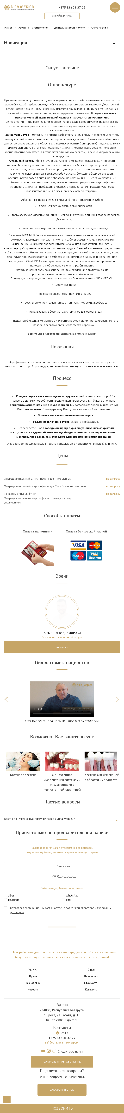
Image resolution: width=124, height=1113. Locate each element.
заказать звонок (62, 1090)
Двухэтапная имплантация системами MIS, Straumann (23, 780)
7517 (64, 1033)
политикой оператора (80, 908)
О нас (91, 969)
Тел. (68, 899)
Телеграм (72, 1042)
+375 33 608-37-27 (72, 7)
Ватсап (60, 1042)
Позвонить (62, 1108)
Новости (32, 989)
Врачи (33, 976)
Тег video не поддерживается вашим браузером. (62, 699)
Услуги (32, 969)
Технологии (32, 983)
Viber (11, 895)
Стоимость (91, 983)
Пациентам (91, 976)
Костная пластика (62, 775)
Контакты (91, 989)
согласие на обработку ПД (62, 1062)
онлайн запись (62, 16)
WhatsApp (72, 895)
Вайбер (49, 1042)
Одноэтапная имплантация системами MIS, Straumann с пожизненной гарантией (100, 782)
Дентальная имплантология (78, 333)
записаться (62, 647)
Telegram (13, 899)
